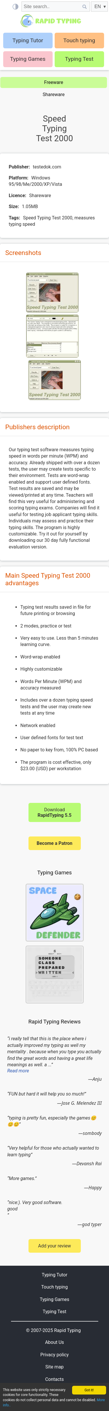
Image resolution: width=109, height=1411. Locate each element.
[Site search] (51, 6)
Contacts (54, 1379)
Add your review (54, 1246)
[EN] (99, 6)
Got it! (89, 1390)
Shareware (54, 94)
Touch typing (79, 40)
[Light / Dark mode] (15, 6)
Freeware (53, 82)
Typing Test (79, 59)
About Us (54, 1342)
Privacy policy (54, 1354)
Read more (18, 1071)
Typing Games (28, 59)
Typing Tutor (54, 1275)
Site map (54, 1367)
